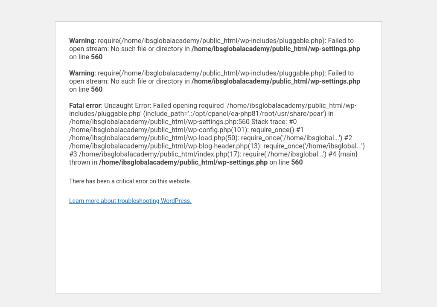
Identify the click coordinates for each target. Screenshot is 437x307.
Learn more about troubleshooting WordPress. (130, 200)
